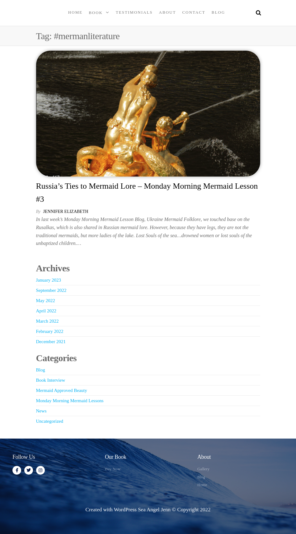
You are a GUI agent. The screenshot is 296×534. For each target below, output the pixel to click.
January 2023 (48, 280)
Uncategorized (49, 421)
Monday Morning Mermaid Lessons (70, 400)
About (167, 12)
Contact (193, 12)
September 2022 (51, 290)
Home (75, 12)
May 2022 (45, 300)
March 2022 (47, 321)
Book (96, 12)
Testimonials (134, 12)
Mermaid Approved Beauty (61, 390)
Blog (218, 12)
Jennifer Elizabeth (65, 211)
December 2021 (51, 341)
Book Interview (50, 380)
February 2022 (49, 331)
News (41, 410)
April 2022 (46, 310)
